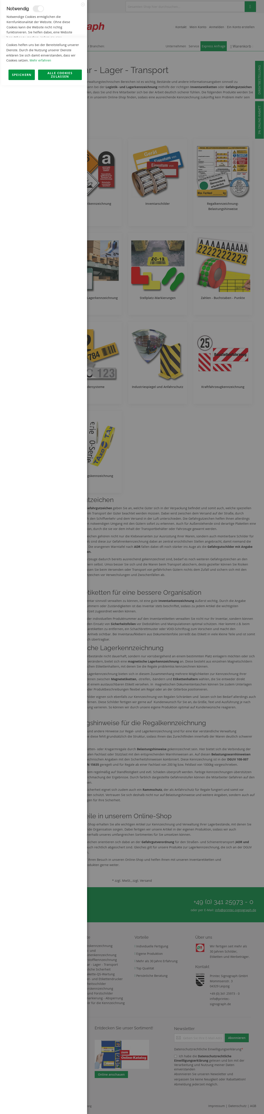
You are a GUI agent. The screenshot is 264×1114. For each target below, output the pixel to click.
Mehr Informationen (68, 47)
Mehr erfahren (40, 1089)
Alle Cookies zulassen (59, 1103)
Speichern (22, 1103)
